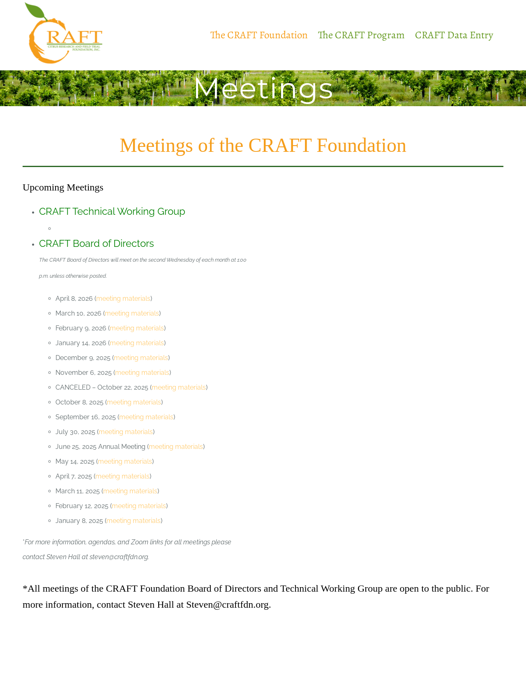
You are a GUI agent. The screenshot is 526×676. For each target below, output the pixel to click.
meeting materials (123, 298)
